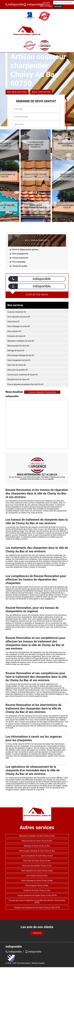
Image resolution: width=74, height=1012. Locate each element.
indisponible (14, 4)
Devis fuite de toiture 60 (16, 365)
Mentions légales (38, 963)
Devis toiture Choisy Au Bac (37, 876)
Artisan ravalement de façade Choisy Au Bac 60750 (37, 895)
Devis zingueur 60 (14, 331)
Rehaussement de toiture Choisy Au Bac (37, 841)
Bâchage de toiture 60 (15, 351)
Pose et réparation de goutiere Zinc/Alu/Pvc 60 (25, 384)
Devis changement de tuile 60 (18, 360)
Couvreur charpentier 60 (16, 312)
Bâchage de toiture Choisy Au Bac (37, 846)
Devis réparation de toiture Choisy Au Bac (37, 871)
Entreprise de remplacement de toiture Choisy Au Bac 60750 (37, 908)
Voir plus (37, 933)
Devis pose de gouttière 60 (17, 370)
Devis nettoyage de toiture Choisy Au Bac (37, 881)
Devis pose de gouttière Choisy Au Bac (37, 866)
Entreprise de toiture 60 (16, 336)
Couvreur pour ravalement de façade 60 (22, 375)
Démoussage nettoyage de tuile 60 (20, 355)
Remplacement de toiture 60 (18, 379)
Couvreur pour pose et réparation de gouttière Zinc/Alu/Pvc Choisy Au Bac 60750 (37, 901)
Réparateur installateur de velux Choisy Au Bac (37, 836)
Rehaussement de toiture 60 (18, 346)
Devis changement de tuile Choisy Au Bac (37, 856)
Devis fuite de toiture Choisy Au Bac (37, 861)
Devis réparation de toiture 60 (18, 317)
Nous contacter (41, 92)
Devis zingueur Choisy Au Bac (37, 885)
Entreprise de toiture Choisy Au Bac (37, 890)
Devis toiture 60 (13, 322)
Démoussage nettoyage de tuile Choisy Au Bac (37, 851)
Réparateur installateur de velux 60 (20, 341)
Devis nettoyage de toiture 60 (18, 326)
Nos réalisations (17, 92)
